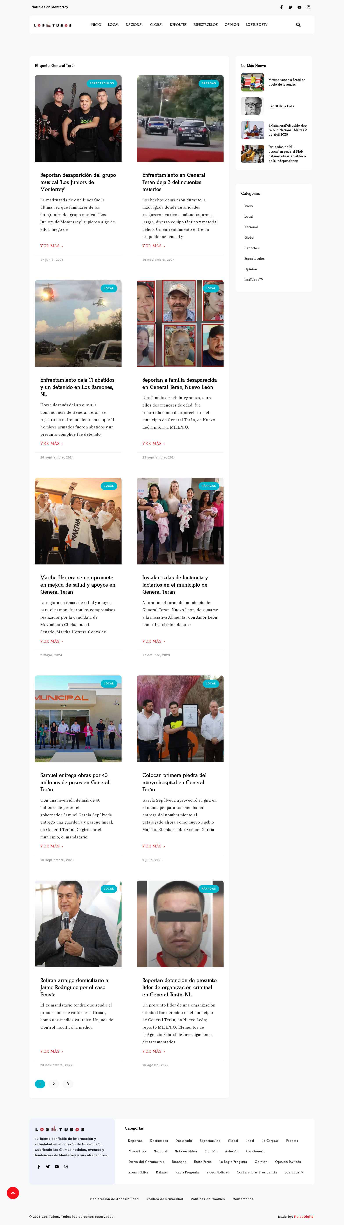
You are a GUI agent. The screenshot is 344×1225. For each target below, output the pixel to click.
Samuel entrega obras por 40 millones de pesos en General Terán (74, 782)
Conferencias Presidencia (257, 1172)
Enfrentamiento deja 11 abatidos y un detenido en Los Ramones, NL (77, 387)
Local (113, 25)
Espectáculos (206, 25)
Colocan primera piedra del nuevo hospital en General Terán (174, 782)
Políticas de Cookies (208, 1199)
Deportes (178, 25)
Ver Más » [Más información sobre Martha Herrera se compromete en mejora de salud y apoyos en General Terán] (51, 641)
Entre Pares (203, 1162)
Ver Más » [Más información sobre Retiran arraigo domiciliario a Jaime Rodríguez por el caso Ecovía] (51, 1051)
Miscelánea (137, 1151)
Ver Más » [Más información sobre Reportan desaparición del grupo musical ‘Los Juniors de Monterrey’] (51, 246)
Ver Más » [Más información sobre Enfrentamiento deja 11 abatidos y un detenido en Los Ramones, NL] (51, 444)
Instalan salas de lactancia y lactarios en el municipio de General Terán (175, 585)
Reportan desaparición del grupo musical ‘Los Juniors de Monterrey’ (78, 182)
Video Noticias (217, 1172)
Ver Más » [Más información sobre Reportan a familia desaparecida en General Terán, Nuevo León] (153, 444)
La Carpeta (270, 1141)
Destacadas (159, 1141)
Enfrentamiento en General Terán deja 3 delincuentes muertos (173, 182)
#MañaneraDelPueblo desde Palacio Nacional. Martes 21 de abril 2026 (289, 130)
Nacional (134, 25)
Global (156, 25)
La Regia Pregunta (233, 1162)
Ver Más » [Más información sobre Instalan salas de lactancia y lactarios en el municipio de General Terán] (153, 641)
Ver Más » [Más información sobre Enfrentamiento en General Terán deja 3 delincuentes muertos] (153, 246)
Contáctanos (243, 1199)
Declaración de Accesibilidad (114, 1199)
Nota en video (186, 1151)
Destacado (184, 1141)
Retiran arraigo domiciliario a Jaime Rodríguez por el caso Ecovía (74, 988)
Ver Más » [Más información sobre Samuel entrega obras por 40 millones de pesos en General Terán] (51, 846)
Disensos (179, 1162)
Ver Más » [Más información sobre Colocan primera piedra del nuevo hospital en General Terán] (153, 846)
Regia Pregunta (187, 1172)
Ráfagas (162, 1172)
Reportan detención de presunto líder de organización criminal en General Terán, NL (179, 988)
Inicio (96, 25)
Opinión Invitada (288, 1162)
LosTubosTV (256, 25)
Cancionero (255, 1151)
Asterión (231, 1151)
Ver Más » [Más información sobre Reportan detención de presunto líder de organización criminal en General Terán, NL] (153, 1051)
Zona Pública (139, 1172)
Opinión (232, 25)
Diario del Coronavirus (146, 1162)
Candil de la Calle (281, 106)
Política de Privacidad (165, 1199)
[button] (298, 25)
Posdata (292, 1141)
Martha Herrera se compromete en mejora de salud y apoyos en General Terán (77, 585)
